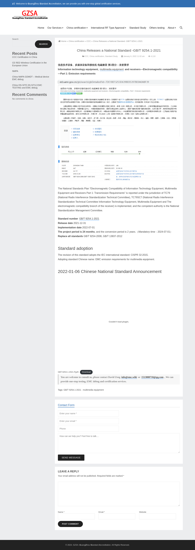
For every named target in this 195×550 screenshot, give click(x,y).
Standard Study (137, 27)
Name (61, 512)
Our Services (54, 27)
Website (142, 512)
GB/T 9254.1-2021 (89, 218)
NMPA (15, 71)
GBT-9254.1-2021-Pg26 (68, 372)
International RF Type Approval (107, 27)
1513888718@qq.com (152, 377)
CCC (89, 41)
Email (102, 512)
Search (15, 39)
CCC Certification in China (24, 57)
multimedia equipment (112, 69)
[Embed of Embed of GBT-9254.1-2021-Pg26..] (119, 321)
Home (41, 27)
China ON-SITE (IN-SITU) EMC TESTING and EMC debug (27, 86)
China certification (76, 27)
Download (86, 372)
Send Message (71, 500)
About (171, 27)
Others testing (157, 27)
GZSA (75, 545)
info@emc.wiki (129, 377)
